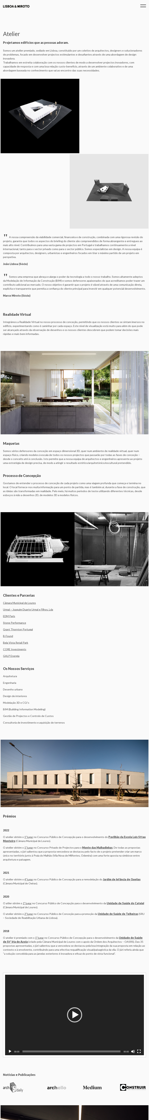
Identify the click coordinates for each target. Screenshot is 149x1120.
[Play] (10, 976)
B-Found (8, 560)
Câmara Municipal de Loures (19, 527)
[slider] (71, 976)
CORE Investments (14, 574)
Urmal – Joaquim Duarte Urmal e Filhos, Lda (28, 534)
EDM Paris (9, 540)
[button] (74, 939)
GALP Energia (11, 580)
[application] (74, 939)
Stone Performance (14, 547)
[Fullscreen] (139, 976)
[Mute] (133, 976)
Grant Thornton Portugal (18, 554)
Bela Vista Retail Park (15, 567)
